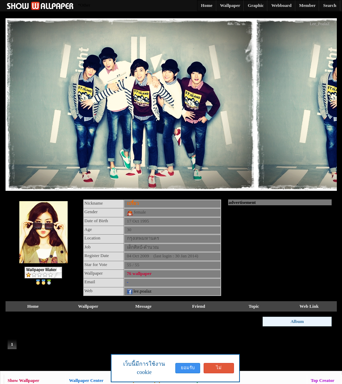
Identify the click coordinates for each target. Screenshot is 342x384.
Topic (253, 306)
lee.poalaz (139, 291)
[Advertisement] (280, 248)
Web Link (309, 306)
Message (143, 306)
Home (33, 306)
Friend (198, 306)
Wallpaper (88, 306)
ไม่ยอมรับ (219, 369)
